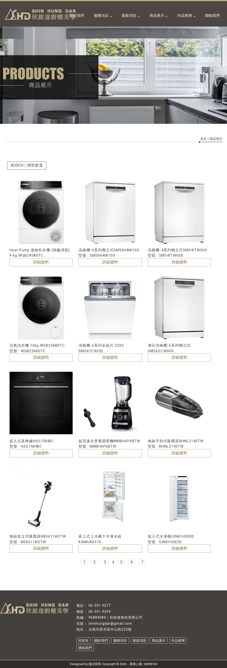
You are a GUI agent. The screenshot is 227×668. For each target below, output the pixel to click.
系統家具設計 (113, 654)
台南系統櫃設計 (160, 654)
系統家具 (96, 654)
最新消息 (131, 15)
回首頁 (83, 640)
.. (128, 664)
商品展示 (158, 15)
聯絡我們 (212, 15)
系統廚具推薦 (79, 654)
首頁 (203, 139)
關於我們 (101, 640)
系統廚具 (63, 654)
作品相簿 (186, 15)
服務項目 (103, 15)
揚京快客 (95, 664)
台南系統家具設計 (136, 654)
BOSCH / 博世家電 (27, 165)
